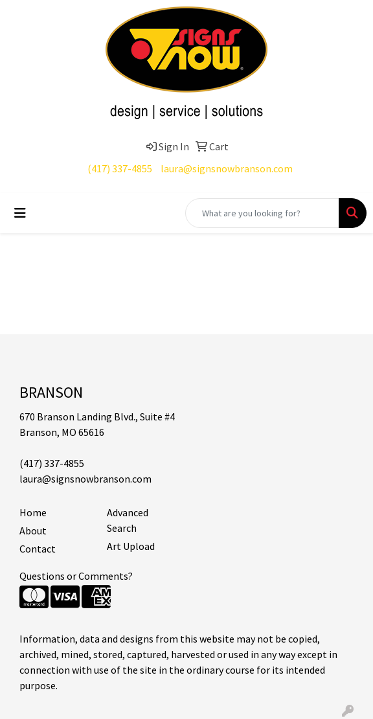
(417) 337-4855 (119, 168)
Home (33, 512)
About (33, 530)
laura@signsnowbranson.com (227, 168)
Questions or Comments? (76, 575)
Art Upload (131, 546)
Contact (37, 548)
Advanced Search (127, 520)
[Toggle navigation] (20, 213)
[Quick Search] (262, 213)
